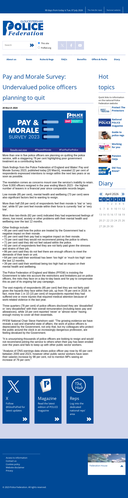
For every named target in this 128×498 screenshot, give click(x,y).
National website (113, 10)
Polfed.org (46, 47)
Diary (117, 59)
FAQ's (64, 59)
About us (11, 59)
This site (45, 43)
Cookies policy (13, 464)
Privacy (9, 470)
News (29, 59)
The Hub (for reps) (95, 10)
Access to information (16, 457)
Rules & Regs (47, 59)
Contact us (11, 460)
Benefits (81, 59)
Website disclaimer (15, 467)
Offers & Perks (99, 59)
